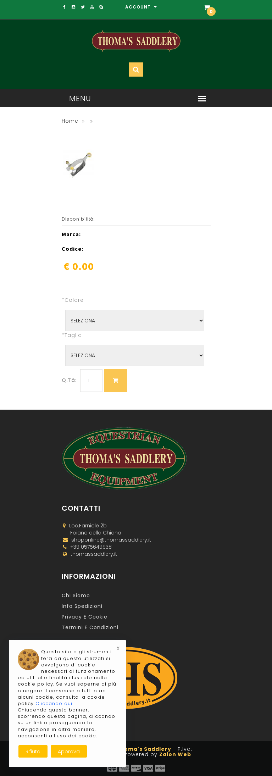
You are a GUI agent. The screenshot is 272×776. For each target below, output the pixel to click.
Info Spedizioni (82, 606)
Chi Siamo (76, 595)
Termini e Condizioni (90, 627)
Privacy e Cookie (84, 616)
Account (141, 7)
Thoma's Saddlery (143, 749)
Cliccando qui (53, 703)
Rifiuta (33, 751)
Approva (69, 751)
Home (70, 120)
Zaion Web (175, 754)
